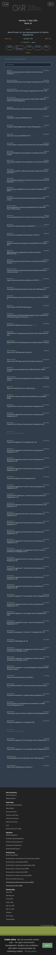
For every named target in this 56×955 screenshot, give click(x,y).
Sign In (51, 4)
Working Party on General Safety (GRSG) (17, 862)
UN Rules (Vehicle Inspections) (14, 842)
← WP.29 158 (7, 39)
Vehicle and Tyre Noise (12, 818)
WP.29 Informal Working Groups (15, 879)
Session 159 (28, 39)
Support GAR (9, 902)
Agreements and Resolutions (14, 845)
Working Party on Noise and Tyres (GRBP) (17, 868)
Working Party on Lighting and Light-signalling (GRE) (20, 865)
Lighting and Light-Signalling (14, 805)
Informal (38, 47)
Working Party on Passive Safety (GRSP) (17, 872)
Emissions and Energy (12, 815)
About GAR (9, 892)
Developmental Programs (13, 848)
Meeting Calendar (11, 798)
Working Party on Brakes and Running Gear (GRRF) (20, 882)
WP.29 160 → (49, 39)
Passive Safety (10, 808)
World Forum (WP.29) (12, 855)
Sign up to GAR (10, 905)
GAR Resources (10, 895)
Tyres (7, 825)
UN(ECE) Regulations (12, 835)
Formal (29, 47)
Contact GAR (9, 899)
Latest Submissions (11, 795)
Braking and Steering (11, 822)
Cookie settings (10, 919)
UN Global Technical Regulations (15, 838)
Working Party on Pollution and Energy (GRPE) (19, 875)
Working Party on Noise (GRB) (14, 885)
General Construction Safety (13, 828)
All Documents (19, 47)
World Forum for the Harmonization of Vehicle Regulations (28, 33)
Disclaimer (8, 912)
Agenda (10, 47)
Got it (47, 945)
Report (46, 47)
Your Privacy (9, 916)
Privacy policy (31, 951)
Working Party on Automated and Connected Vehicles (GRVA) (23, 858)
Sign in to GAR (10, 909)
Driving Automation (11, 811)
